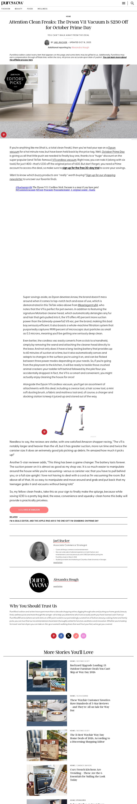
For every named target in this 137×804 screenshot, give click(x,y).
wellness (43, 9)
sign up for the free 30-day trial (80, 168)
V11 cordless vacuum (64, 160)
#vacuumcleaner (62, 189)
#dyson (39, 189)
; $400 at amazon (29, 510)
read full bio (58, 562)
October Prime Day (113, 152)
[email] (83, 636)
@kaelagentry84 (24, 187)
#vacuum (48, 189)
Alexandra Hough (80, 47)
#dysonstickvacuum (26, 189)
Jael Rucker (60, 42)
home (68, 16)
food (30, 9)
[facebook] (61, 636)
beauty (18, 9)
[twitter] (68, 636)
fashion (6, 9)
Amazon (134, 139)
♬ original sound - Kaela (82, 189)
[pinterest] (4, 134)
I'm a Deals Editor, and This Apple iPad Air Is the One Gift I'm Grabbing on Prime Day (54, 521)
